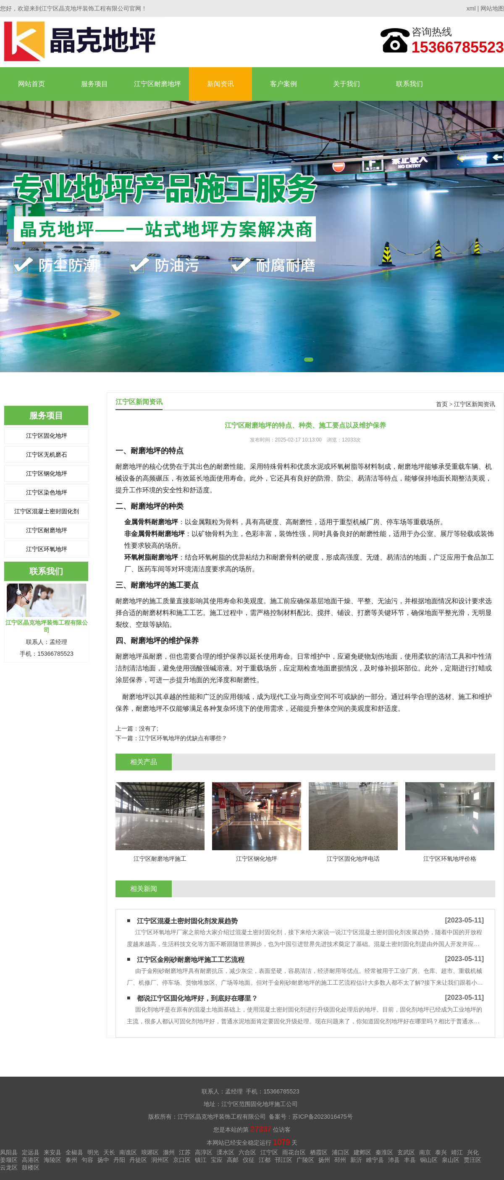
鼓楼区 (30, 1167)
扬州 (324, 1159)
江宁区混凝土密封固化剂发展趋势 (187, 921)
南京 (425, 1152)
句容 (87, 1159)
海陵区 (52, 1159)
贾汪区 (472, 1159)
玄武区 (406, 1152)
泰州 (71, 1159)
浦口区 (340, 1152)
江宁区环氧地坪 (46, 549)
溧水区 (225, 1152)
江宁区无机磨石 (46, 454)
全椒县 (74, 1152)
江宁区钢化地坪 (46, 473)
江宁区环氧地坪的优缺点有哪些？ (183, 738)
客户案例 (283, 83)
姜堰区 (9, 1159)
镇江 (201, 1159)
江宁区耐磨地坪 (157, 83)
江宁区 (269, 1152)
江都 (264, 1159)
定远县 (30, 1152)
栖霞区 (319, 1152)
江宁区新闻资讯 (474, 404)
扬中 (103, 1159)
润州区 (160, 1159)
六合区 (247, 1152)
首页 (442, 404)
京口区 (182, 1159)
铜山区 (429, 1159)
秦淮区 (384, 1152)
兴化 (473, 1152)
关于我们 (346, 83)
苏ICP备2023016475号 (322, 1116)
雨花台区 (294, 1152)
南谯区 (128, 1152)
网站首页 (31, 83)
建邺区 (362, 1152)
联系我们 (409, 83)
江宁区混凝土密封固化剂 (46, 511)
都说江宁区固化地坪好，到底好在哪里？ (197, 998)
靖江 (457, 1152)
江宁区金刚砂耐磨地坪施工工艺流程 (190, 959)
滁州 (169, 1152)
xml (471, 8)
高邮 (233, 1159)
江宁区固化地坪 (46, 435)
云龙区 (9, 1167)
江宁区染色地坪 (46, 492)
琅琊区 (150, 1152)
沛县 (394, 1159)
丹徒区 (138, 1159)
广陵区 (305, 1159)
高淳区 (204, 1152)
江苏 (185, 1152)
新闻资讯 (220, 83)
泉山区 (450, 1159)
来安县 (52, 1152)
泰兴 (441, 1152)
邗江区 (283, 1159)
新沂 (356, 1159)
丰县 (410, 1159)
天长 (109, 1152)
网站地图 (492, 8)
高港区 (30, 1159)
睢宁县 (375, 1159)
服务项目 (94, 83)
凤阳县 (9, 1152)
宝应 (217, 1159)
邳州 (340, 1159)
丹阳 (119, 1159)
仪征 (249, 1159)
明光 (93, 1152)
